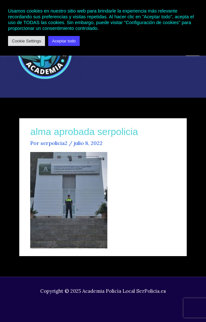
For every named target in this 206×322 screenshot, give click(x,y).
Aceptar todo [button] (64, 41)
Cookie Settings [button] (26, 41)
